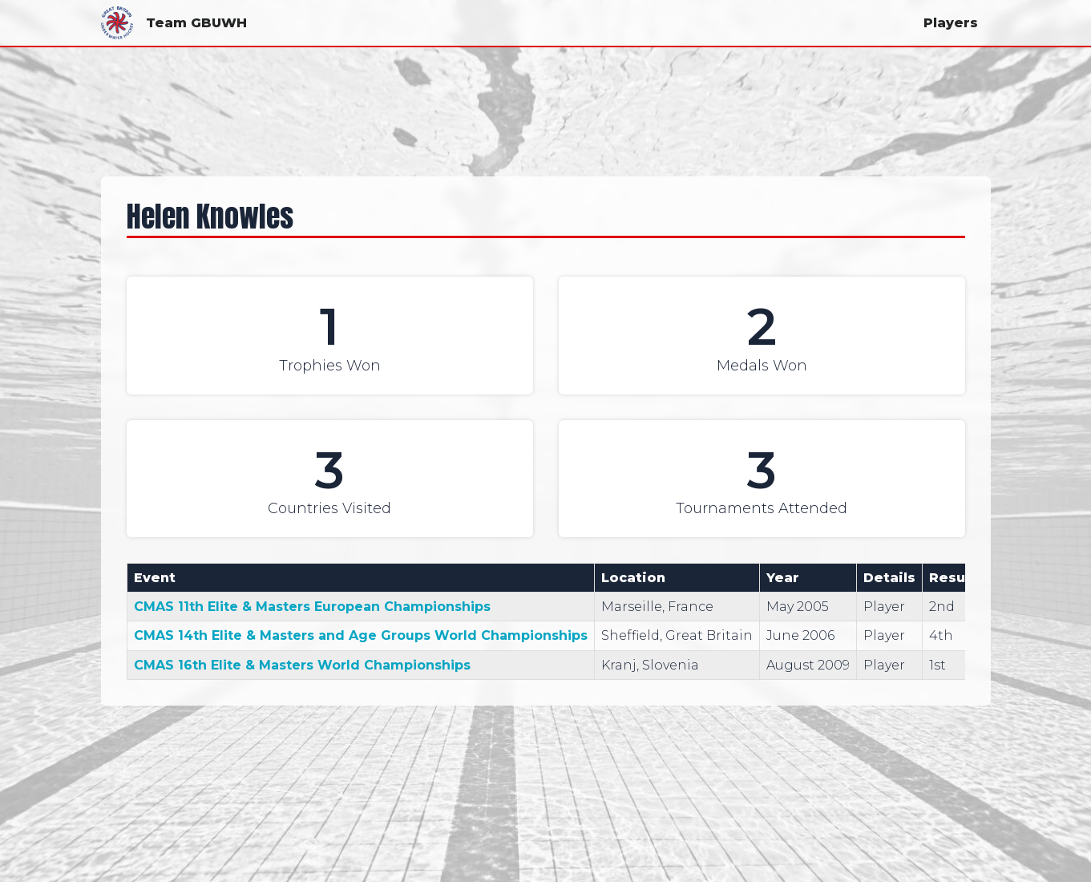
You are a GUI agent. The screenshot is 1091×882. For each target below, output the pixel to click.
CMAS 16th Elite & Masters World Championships (302, 665)
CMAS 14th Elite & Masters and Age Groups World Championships (361, 635)
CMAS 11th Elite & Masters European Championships (312, 606)
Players (950, 22)
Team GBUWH (174, 22)
